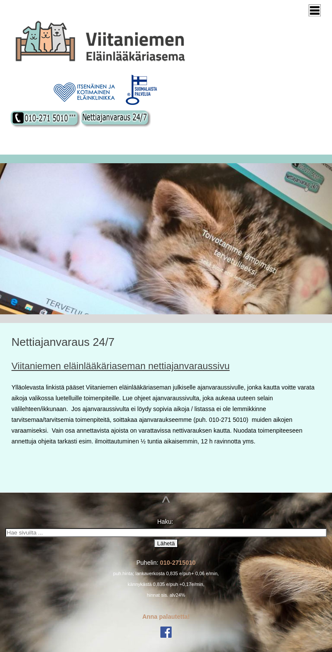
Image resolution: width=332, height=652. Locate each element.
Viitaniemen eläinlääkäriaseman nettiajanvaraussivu (121, 366)
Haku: (166, 521)
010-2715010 (178, 562)
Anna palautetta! (166, 616)
